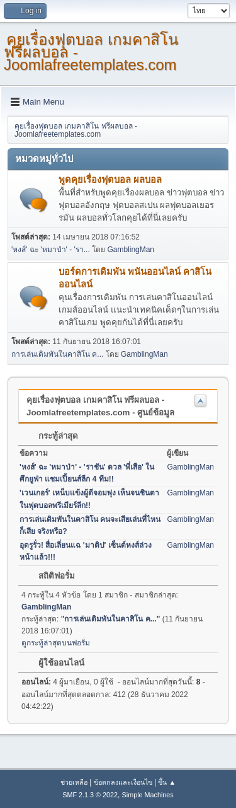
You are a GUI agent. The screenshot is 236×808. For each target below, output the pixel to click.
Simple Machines (148, 795)
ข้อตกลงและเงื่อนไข (123, 782)
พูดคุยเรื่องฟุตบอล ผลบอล (110, 180)
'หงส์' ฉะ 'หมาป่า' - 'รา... (50, 249)
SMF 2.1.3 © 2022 (90, 795)
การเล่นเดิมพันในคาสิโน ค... (57, 354)
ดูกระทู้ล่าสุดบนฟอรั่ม (55, 642)
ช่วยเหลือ (73, 782)
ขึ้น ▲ (167, 782)
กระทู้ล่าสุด (52, 436)
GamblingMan (130, 249)
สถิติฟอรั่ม (50, 575)
